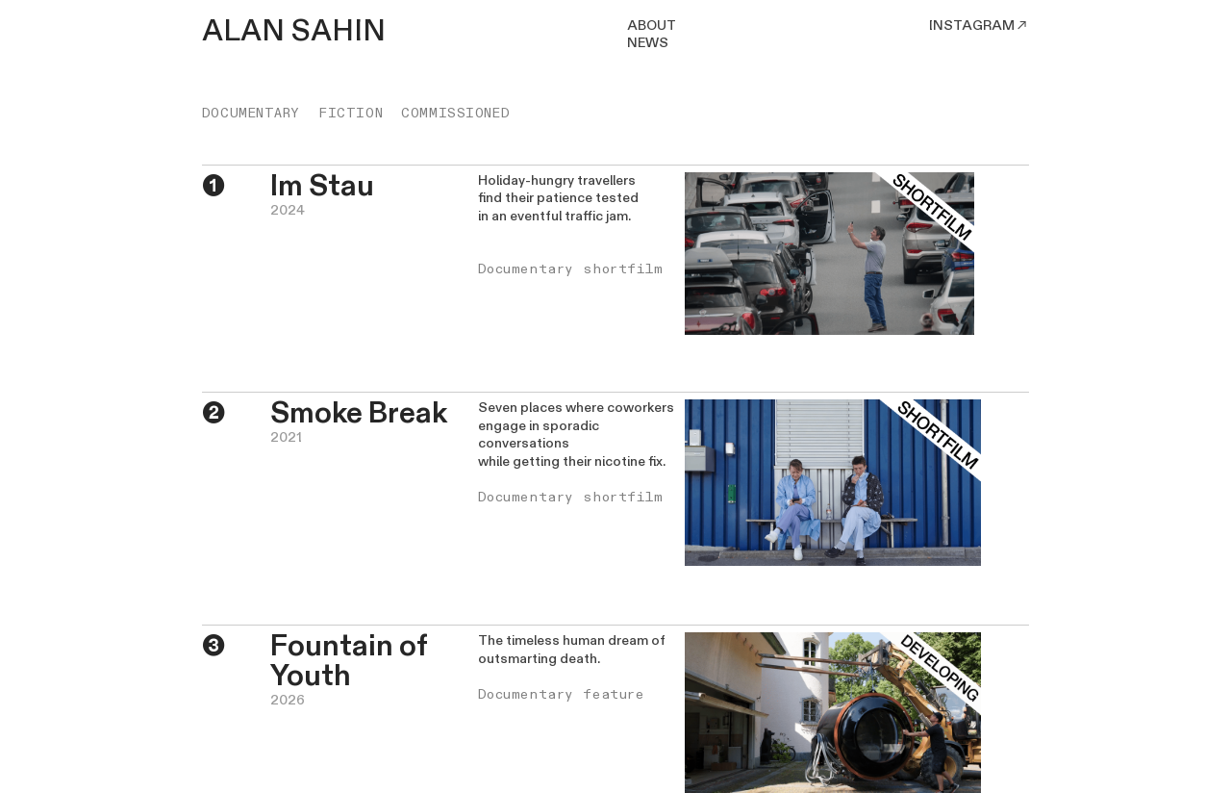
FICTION (350, 113)
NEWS (647, 43)
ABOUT (651, 25)
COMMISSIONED (455, 113)
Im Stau (322, 186)
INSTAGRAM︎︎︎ (979, 25)
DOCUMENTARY (251, 113)
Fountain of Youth (349, 661)
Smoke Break (358, 413)
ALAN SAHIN (294, 31)
